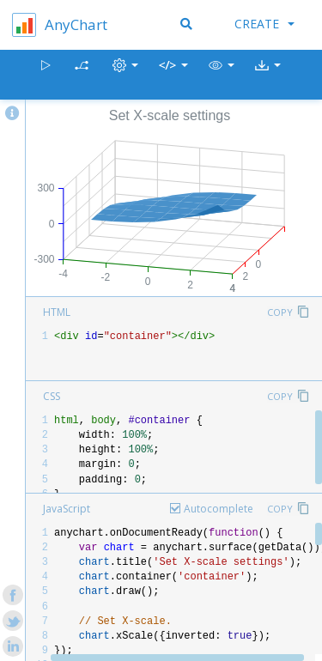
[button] (221, 75)
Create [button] (264, 23)
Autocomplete (218, 508)
